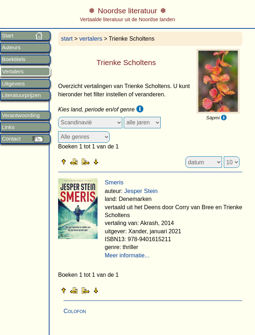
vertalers (90, 38)
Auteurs (11, 47)
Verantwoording (21, 115)
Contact (11, 139)
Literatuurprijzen (21, 95)
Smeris (114, 182)
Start (7, 35)
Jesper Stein (140, 191)
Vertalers (13, 71)
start (67, 38)
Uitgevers (13, 84)
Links (8, 127)
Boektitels (13, 59)
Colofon (74, 311)
